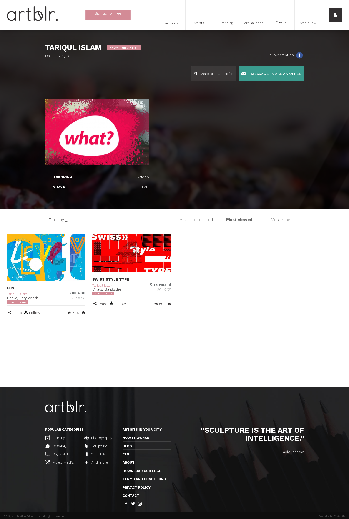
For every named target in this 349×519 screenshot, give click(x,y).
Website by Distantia (332, 516)
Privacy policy (137, 487)
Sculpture (96, 446)
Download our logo (142, 471)
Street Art (96, 454)
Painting (55, 437)
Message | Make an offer (271, 73)
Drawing (55, 446)
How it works (136, 438)
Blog (127, 446)
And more (96, 462)
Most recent (282, 219)
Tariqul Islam (17, 294)
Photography (98, 437)
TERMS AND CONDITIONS (144, 479)
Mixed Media (59, 462)
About (129, 462)
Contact (131, 496)
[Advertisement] (174, 353)
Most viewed (239, 219)
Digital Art (56, 454)
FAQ (126, 454)
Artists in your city (142, 429)
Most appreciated (196, 219)
